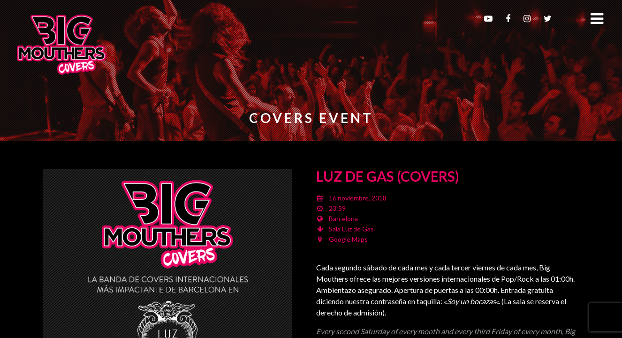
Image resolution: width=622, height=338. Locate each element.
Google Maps (348, 239)
